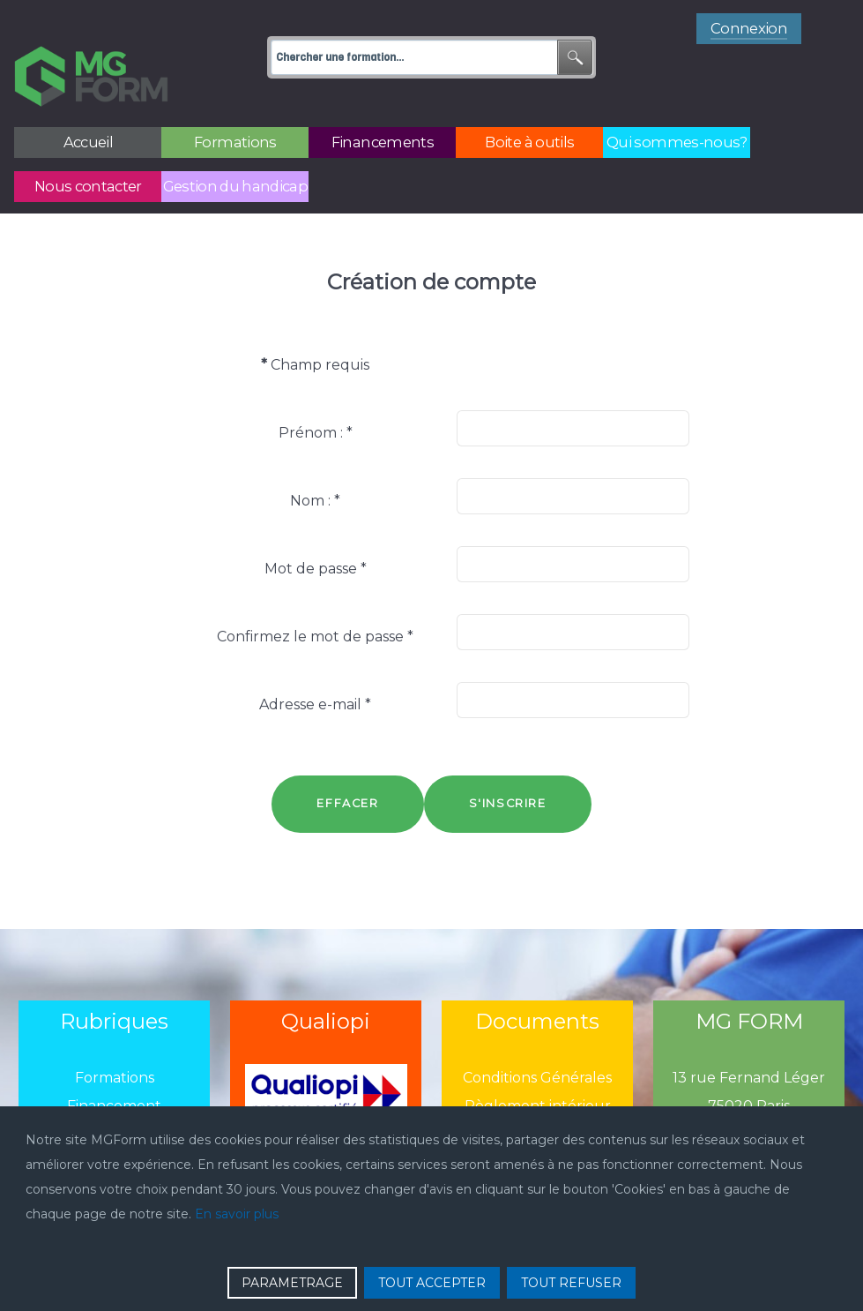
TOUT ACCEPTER (432, 1283)
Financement (114, 1067)
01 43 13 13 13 (749, 1095)
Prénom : (316, 393)
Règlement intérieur (538, 1067)
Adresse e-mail (315, 664)
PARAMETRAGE (292, 1283)
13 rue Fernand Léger (749, 1038)
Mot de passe (315, 529)
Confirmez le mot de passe (315, 596)
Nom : (315, 461)
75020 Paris (749, 1067)
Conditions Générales (537, 1038)
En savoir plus (237, 1214)
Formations (114, 1038)
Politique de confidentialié (537, 1095)
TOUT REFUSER (571, 1283)
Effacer (347, 763)
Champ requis (315, 325)
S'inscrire (508, 763)
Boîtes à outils (114, 1095)
